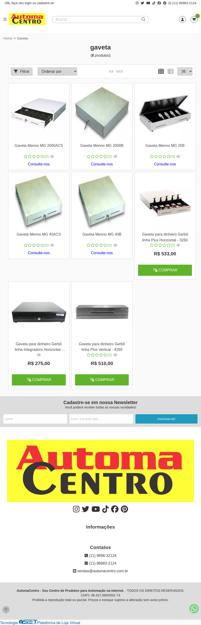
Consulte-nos (39, 164)
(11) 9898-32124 (100, 556)
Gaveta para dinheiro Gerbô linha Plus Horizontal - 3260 (165, 237)
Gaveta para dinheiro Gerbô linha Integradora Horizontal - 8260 (39, 347)
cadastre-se (45, 3)
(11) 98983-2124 (182, 3)
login (28, 3)
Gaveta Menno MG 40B (101, 234)
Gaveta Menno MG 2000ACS (39, 146)
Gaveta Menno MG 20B (165, 146)
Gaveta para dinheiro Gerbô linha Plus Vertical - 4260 (102, 347)
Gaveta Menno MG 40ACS (39, 234)
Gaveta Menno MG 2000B (102, 146)
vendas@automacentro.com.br (100, 571)
